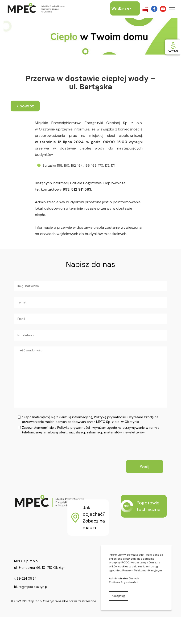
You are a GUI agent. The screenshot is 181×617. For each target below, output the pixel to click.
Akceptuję (118, 596)
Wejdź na (121, 15)
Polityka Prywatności (123, 582)
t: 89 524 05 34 (25, 578)
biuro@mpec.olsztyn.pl (31, 587)
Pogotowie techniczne (140, 506)
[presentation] (57, 451)
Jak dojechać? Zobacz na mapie (88, 517)
